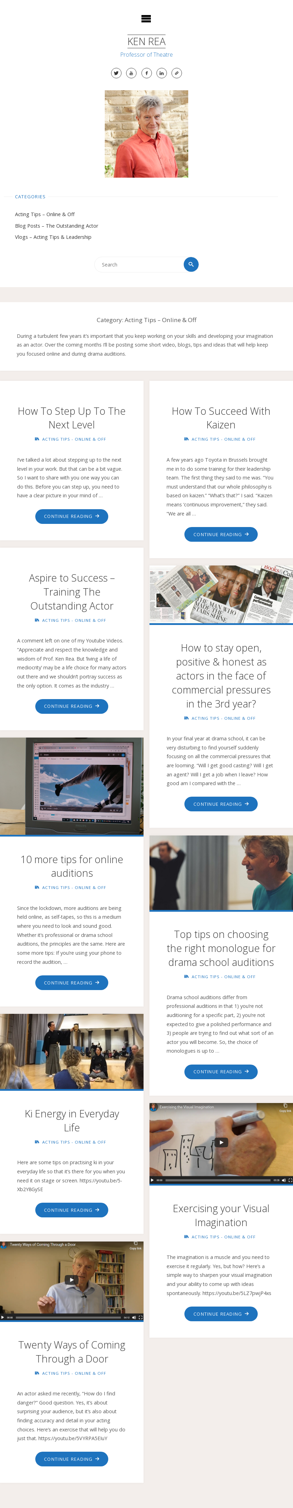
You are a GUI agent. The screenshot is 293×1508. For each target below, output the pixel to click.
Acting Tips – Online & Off (45, 214)
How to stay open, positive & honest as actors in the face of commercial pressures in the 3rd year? (221, 676)
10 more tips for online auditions (72, 866)
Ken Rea (146, 41)
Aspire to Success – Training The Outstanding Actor (72, 592)
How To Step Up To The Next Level (72, 418)
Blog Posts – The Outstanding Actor (56, 225)
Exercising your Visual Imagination (221, 1215)
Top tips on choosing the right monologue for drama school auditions (221, 948)
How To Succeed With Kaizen (221, 418)
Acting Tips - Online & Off (74, 439)
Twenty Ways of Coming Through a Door (71, 1351)
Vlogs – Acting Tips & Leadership (53, 237)
